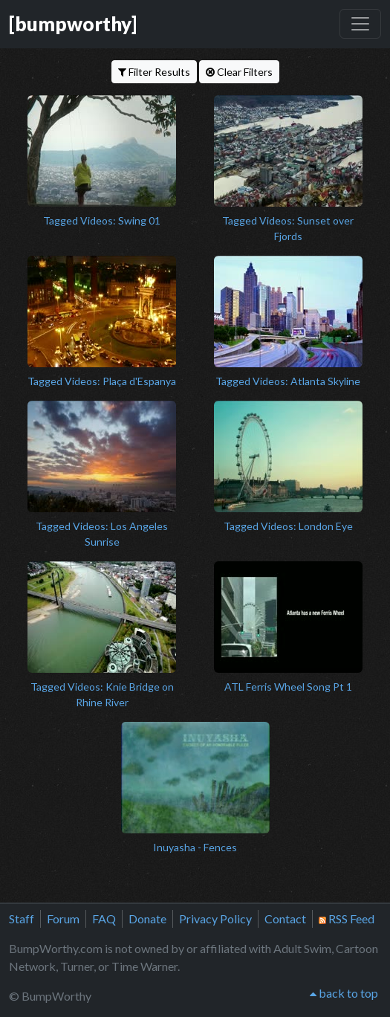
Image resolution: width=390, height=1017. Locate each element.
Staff (21, 918)
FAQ (104, 918)
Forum (63, 918)
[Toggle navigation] (360, 24)
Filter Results (154, 71)
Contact (285, 918)
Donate (147, 918)
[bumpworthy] (73, 24)
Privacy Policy (215, 918)
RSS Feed (346, 918)
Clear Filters (239, 71)
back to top (344, 993)
